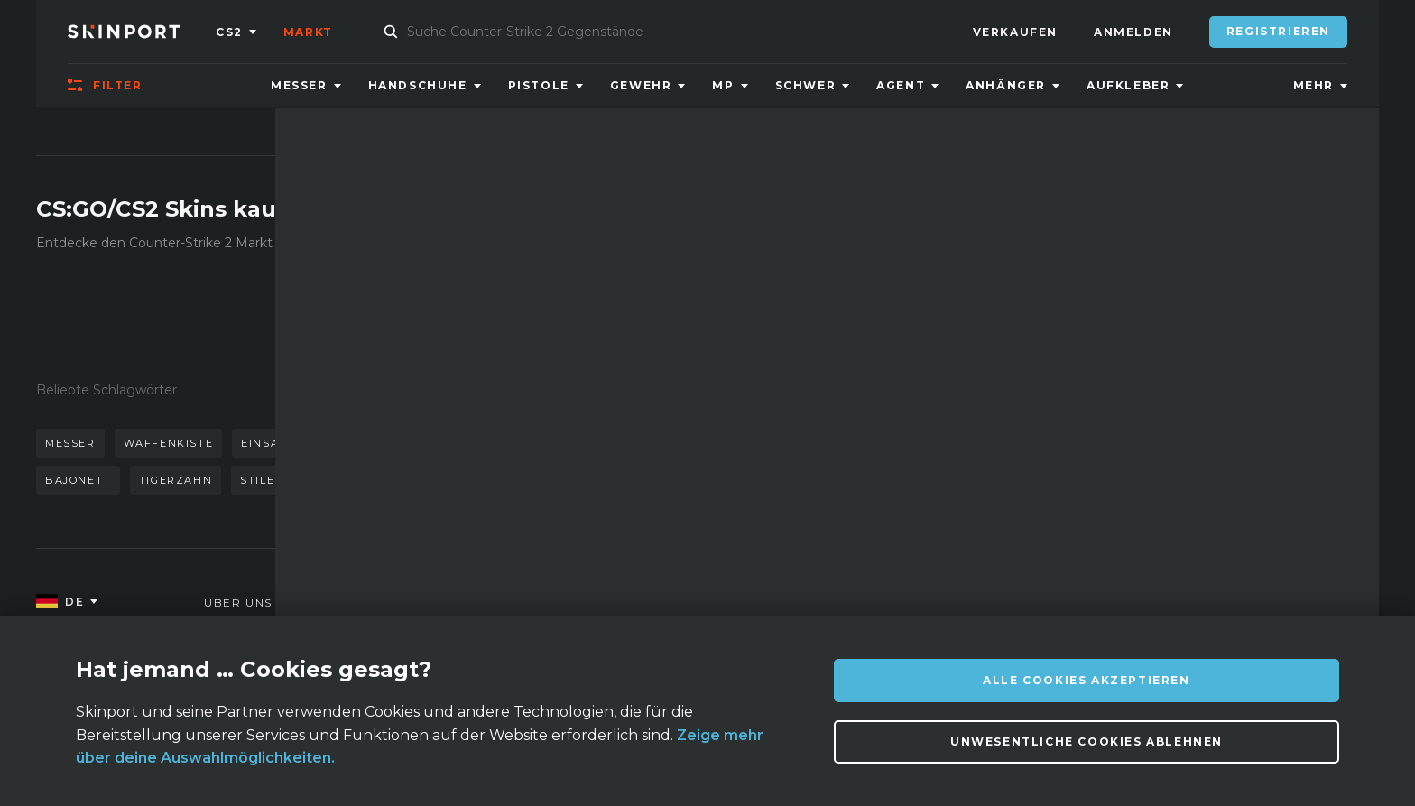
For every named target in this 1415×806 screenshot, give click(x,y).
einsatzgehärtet (301, 443)
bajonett (78, 480)
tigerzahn (175, 480)
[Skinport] (142, 32)
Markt (308, 32)
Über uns (238, 602)
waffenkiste (169, 443)
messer (70, 443)
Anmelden (1133, 32)
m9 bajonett (471, 480)
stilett (265, 480)
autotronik (359, 480)
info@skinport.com (1266, 598)
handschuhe (434, 443)
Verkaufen (1015, 32)
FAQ (389, 602)
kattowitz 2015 (558, 443)
